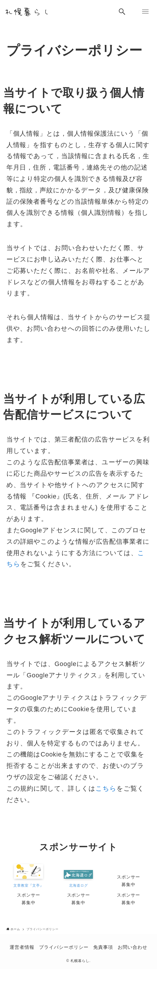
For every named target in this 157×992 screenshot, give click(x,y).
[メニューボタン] (145, 11)
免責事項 (103, 947)
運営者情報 (22, 947)
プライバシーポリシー (64, 947)
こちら (106, 788)
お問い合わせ (132, 947)
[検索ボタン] (122, 11)
